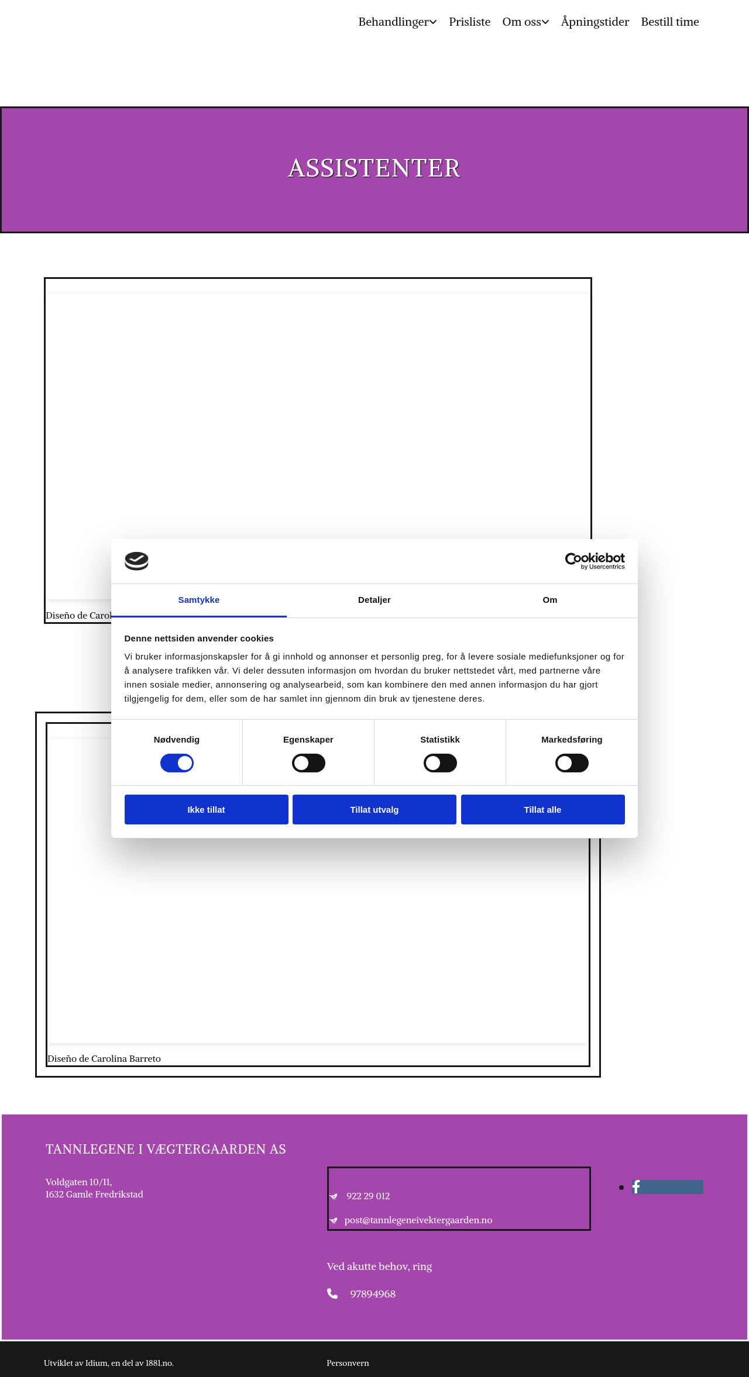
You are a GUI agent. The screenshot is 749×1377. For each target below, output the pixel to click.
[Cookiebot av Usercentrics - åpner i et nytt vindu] (574, 561)
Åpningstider (595, 21)
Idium (96, 1363)
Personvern (348, 1363)
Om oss (521, 21)
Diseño (60, 615)
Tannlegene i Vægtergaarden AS (166, 1149)
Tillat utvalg (374, 810)
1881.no (159, 1363)
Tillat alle (543, 810)
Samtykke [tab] (199, 600)
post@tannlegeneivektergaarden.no (419, 1220)
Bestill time (670, 21)
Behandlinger (393, 21)
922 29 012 (368, 1196)
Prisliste (469, 21)
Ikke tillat (206, 810)
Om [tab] (549, 600)
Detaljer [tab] (374, 600)
